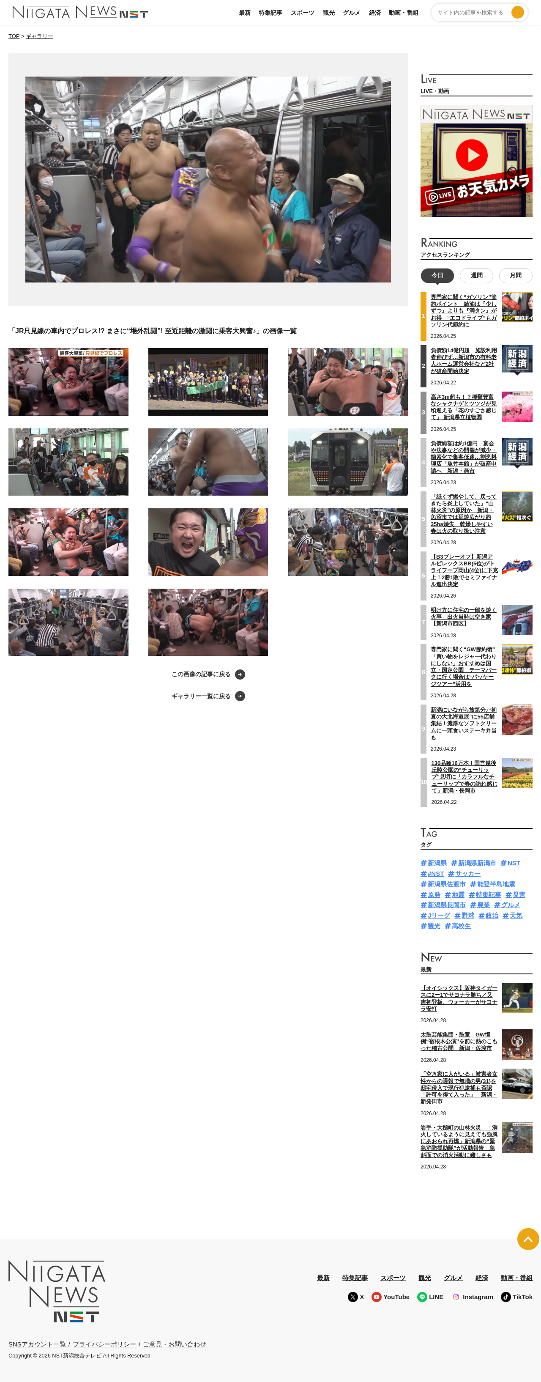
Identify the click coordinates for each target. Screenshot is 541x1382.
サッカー (468, 873)
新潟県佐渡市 (447, 884)
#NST (436, 873)
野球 (468, 915)
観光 (329, 12)
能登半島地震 (496, 884)
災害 (519, 894)
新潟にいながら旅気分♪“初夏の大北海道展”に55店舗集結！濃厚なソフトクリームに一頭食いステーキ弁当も (464, 723)
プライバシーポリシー (104, 1343)
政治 (492, 915)
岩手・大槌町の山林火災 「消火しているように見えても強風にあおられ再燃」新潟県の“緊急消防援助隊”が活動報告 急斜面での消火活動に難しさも (459, 1141)
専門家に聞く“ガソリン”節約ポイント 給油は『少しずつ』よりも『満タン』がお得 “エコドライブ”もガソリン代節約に (464, 311)
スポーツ (302, 12)
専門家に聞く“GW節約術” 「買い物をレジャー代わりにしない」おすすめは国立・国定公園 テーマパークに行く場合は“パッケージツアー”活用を (465, 666)
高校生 (461, 926)
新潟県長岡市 (447, 904)
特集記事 (270, 12)
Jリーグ (439, 915)
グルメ (352, 12)
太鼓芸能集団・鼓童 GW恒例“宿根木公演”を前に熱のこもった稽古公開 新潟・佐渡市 (459, 1041)
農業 (483, 904)
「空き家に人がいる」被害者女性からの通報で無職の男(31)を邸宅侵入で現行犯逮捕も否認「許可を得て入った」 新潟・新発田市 (459, 1088)
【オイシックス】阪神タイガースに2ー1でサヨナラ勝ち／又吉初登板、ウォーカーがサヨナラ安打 (459, 998)
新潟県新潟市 (477, 862)
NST (514, 862)
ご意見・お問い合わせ (174, 1343)
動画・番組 (403, 12)
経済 (375, 12)
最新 (245, 12)
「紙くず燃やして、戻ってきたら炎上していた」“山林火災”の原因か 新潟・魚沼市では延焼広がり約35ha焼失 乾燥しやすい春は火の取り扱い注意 (464, 513)
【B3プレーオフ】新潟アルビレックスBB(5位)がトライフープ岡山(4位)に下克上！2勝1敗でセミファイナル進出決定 (464, 570)
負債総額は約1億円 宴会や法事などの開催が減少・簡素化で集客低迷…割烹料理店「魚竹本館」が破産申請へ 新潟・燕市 (464, 457)
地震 (458, 894)
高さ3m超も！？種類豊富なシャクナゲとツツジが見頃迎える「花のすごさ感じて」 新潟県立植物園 (464, 406)
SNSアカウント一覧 (37, 1344)
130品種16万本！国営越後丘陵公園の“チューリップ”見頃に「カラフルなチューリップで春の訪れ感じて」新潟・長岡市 (464, 776)
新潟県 (437, 862)
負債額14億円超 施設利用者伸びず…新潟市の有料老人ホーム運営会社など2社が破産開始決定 (464, 360)
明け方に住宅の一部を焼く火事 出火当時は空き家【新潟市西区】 (464, 617)
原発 (434, 894)
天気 (516, 915)
